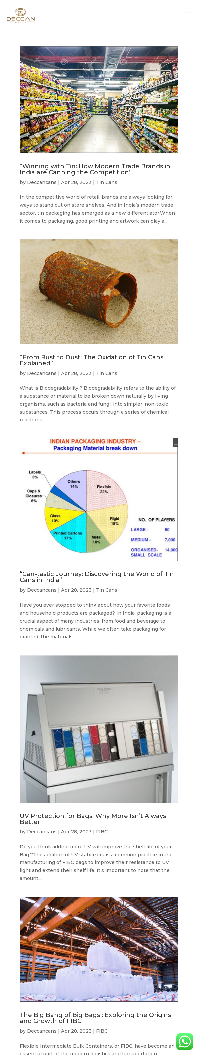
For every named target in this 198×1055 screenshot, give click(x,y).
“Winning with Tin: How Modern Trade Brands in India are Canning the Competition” (95, 169)
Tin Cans (106, 182)
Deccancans (42, 182)
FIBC (102, 832)
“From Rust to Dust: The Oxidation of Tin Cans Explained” (91, 360)
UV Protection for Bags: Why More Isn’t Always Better (93, 819)
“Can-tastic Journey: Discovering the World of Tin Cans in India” (97, 577)
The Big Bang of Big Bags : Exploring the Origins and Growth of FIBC (95, 1018)
